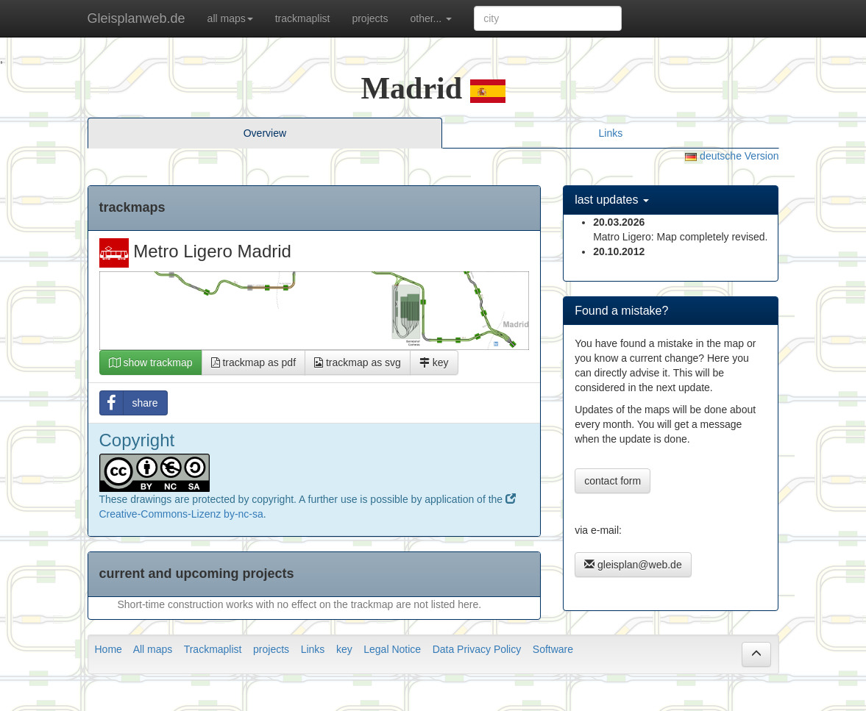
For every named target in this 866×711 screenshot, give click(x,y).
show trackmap (151, 362)
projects (370, 18)
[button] (756, 654)
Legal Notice (392, 649)
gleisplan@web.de (633, 565)
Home (108, 649)
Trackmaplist (213, 649)
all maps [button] (230, 18)
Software (553, 649)
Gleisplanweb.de (136, 18)
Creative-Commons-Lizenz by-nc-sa (181, 514)
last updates (612, 199)
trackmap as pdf (254, 362)
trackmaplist (302, 18)
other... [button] (431, 18)
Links (611, 133)
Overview (265, 133)
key (434, 362)
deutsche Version (731, 156)
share (129, 403)
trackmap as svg (357, 362)
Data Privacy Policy (477, 649)
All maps (153, 649)
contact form (612, 481)
